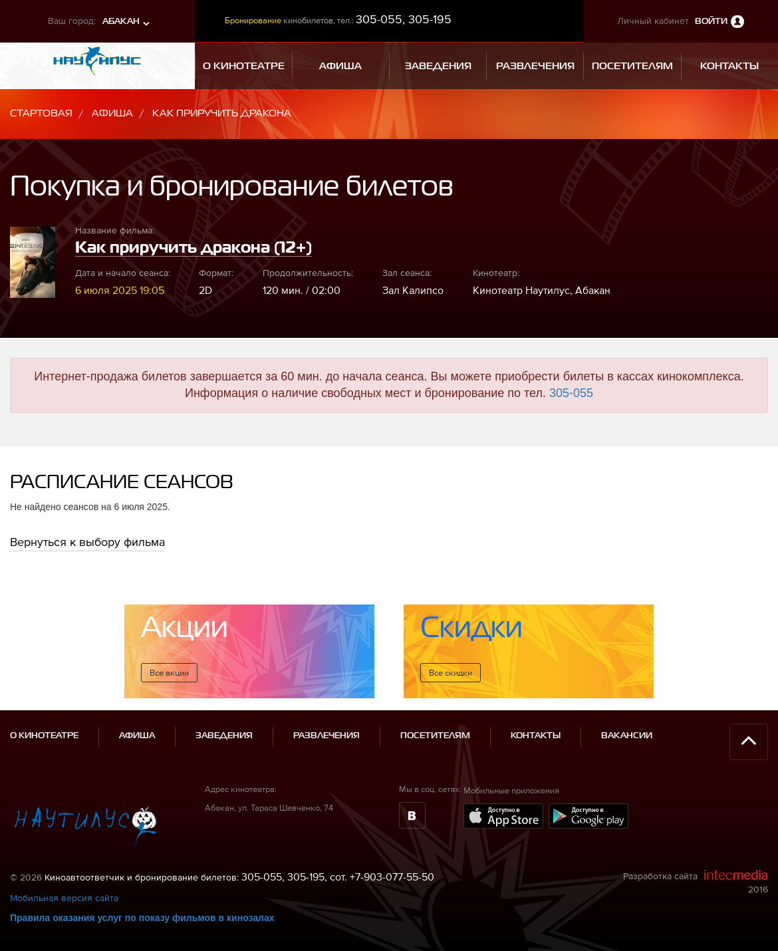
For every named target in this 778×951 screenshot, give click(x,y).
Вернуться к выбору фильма (87, 542)
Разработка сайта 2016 (695, 881)
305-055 (571, 393)
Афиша (112, 113)
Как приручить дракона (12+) (193, 248)
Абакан (121, 21)
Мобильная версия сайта (64, 897)
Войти (711, 21)
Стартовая (41, 113)
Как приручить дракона (221, 113)
